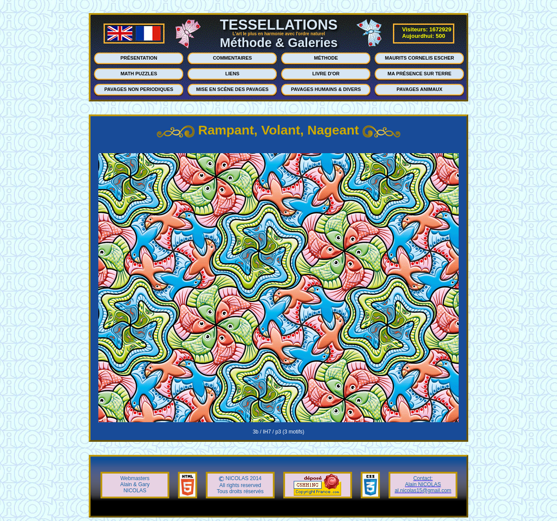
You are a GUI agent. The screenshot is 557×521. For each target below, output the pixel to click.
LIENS (232, 73)
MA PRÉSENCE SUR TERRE (420, 73)
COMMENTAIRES (232, 58)
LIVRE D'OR (326, 73)
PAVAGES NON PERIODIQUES (138, 89)
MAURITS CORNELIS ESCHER (419, 58)
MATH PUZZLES (139, 73)
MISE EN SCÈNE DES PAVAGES (232, 89)
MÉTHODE (326, 58)
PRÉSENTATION (139, 58)
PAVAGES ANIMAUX (419, 89)
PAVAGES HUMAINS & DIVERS (326, 89)
